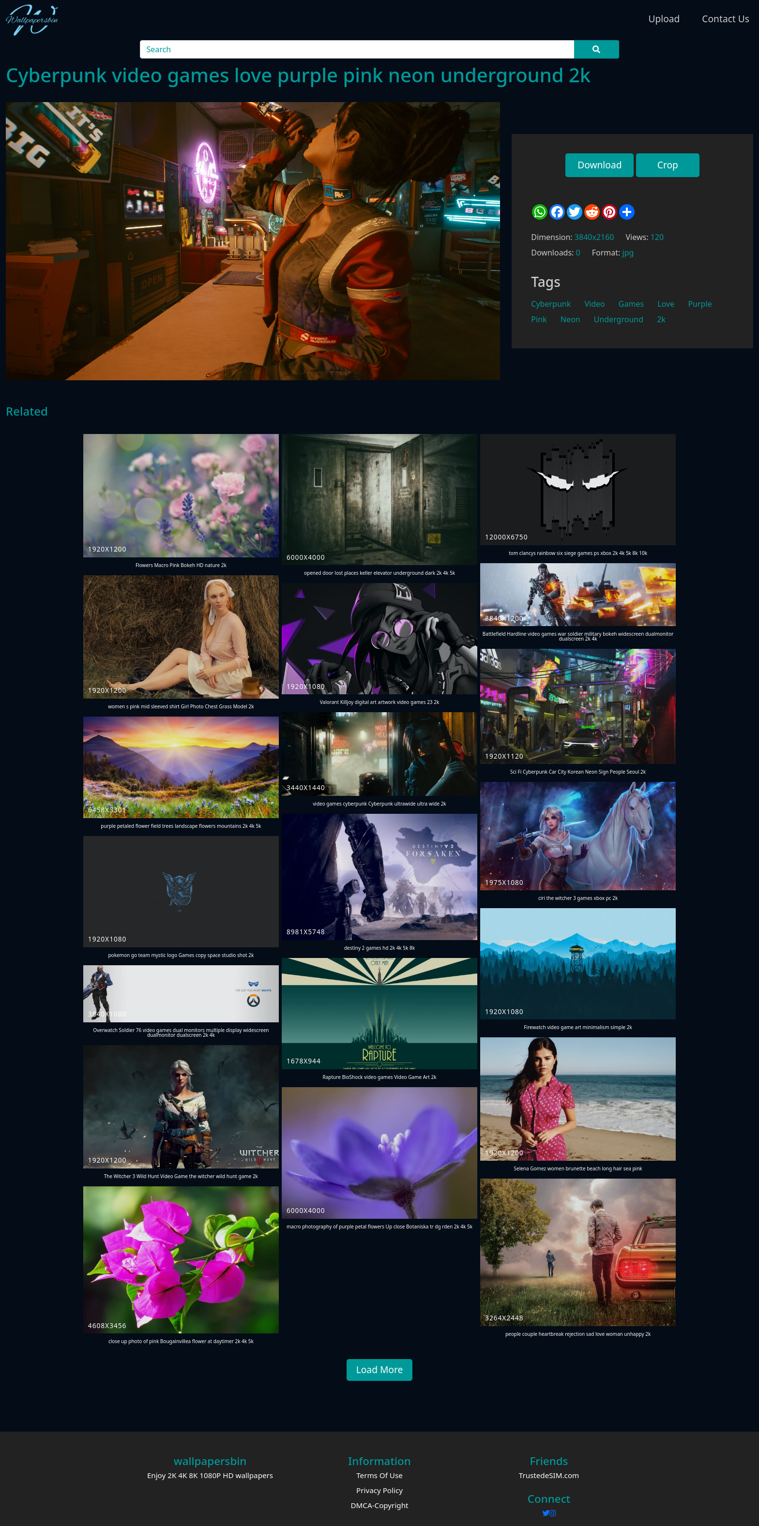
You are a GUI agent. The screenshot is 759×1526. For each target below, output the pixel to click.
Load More (379, 1369)
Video (594, 304)
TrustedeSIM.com (549, 1475)
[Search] (357, 49)
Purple (700, 304)
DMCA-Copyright (379, 1505)
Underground (618, 319)
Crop (667, 164)
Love (665, 304)
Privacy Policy (379, 1490)
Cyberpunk (551, 304)
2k (661, 319)
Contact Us (725, 18)
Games (631, 304)
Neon (570, 319)
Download (599, 164)
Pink (538, 319)
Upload (664, 18)
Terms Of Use (379, 1475)
